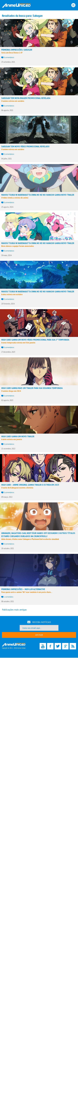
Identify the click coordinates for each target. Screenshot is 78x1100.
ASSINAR (39, 635)
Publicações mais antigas (14, 609)
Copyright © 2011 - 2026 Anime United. (13, 646)
